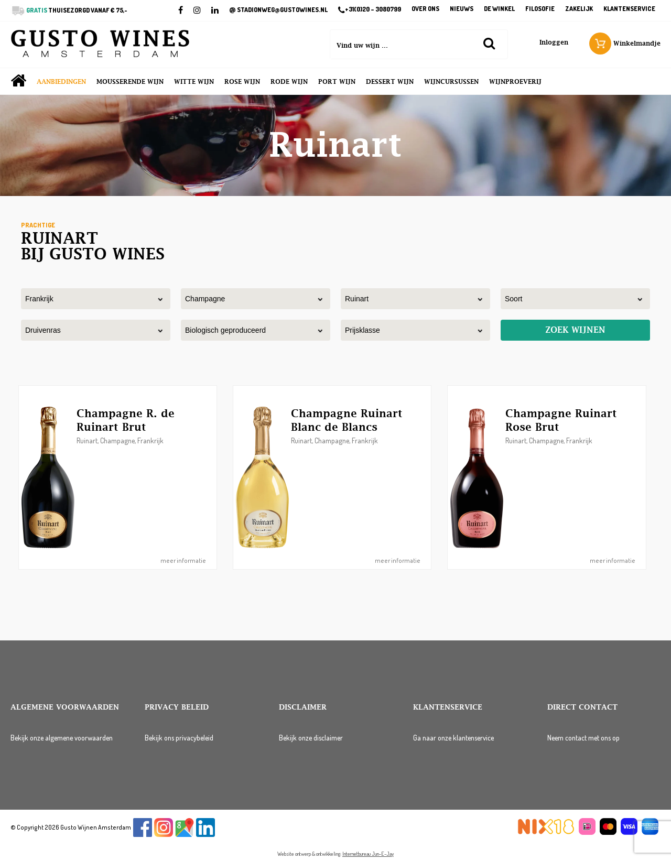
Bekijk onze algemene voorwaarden (61, 737)
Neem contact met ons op (583, 737)
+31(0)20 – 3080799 (369, 10)
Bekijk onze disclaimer (311, 737)
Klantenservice (629, 9)
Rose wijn (242, 81)
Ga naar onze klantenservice (453, 737)
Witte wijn (194, 81)
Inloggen (553, 42)
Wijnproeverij (515, 81)
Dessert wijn (390, 81)
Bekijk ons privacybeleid (179, 737)
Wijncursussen (451, 81)
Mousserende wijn (130, 81)
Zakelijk (579, 9)
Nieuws (461, 9)
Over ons (425, 9)
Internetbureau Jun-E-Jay (368, 854)
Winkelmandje (625, 43)
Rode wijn (289, 81)
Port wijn (336, 81)
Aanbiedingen (61, 81)
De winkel (499, 9)
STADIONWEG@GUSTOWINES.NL (278, 10)
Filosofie (540, 9)
